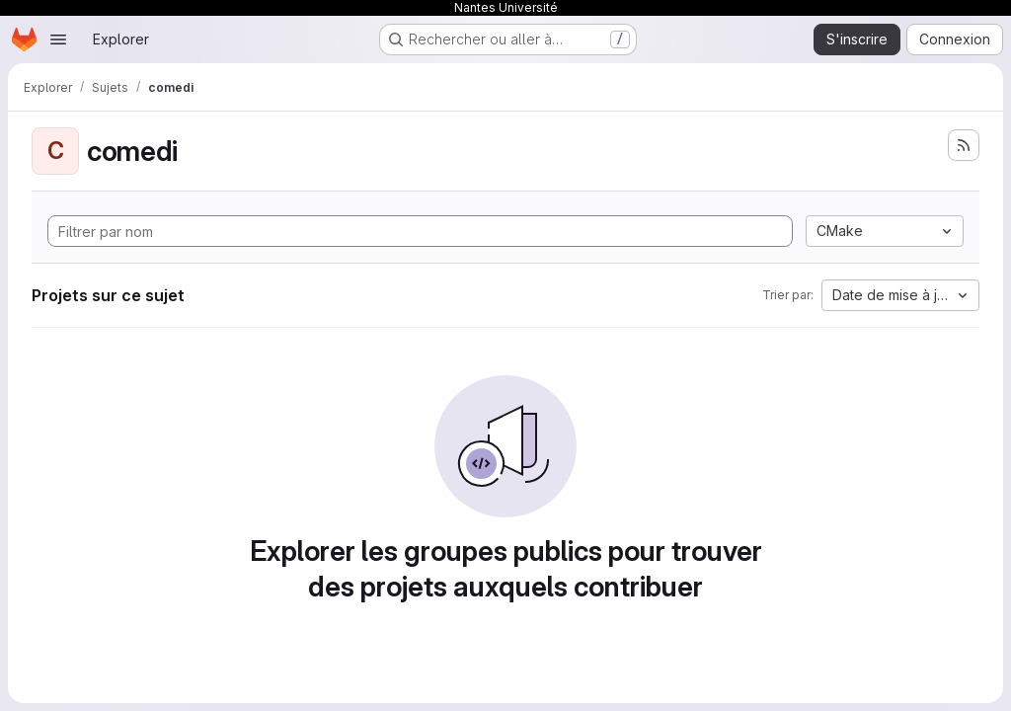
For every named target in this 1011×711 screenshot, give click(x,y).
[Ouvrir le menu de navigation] (58, 39)
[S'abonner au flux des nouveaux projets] (963, 145)
